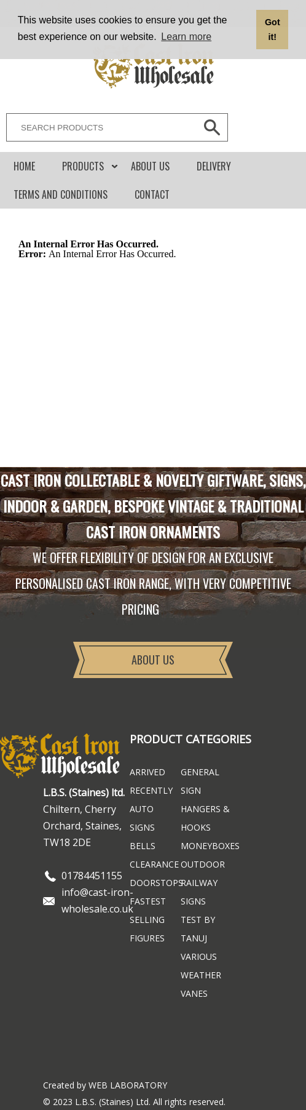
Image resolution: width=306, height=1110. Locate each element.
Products (83, 166)
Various (199, 956)
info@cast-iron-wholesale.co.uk (97, 900)
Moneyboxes (206, 846)
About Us (150, 166)
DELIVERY (214, 166)
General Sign (200, 781)
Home (24, 166)
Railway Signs (199, 892)
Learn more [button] (186, 36)
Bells (142, 846)
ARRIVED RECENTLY (151, 781)
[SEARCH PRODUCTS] (98, 127)
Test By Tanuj (198, 929)
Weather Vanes (201, 984)
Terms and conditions (61, 194)
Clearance (154, 864)
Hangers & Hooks (205, 818)
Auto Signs (142, 818)
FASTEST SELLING (148, 910)
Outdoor (203, 864)
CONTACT (152, 194)
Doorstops (155, 882)
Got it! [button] (272, 29)
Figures (147, 938)
